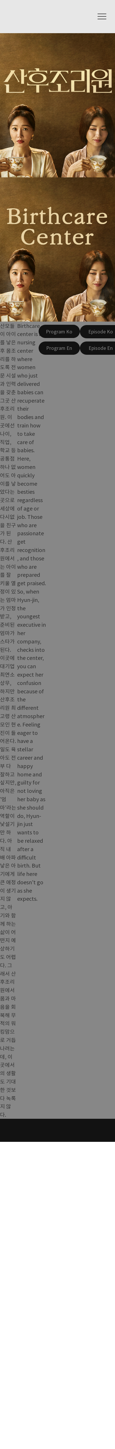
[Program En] (59, 348)
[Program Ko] (59, 331)
